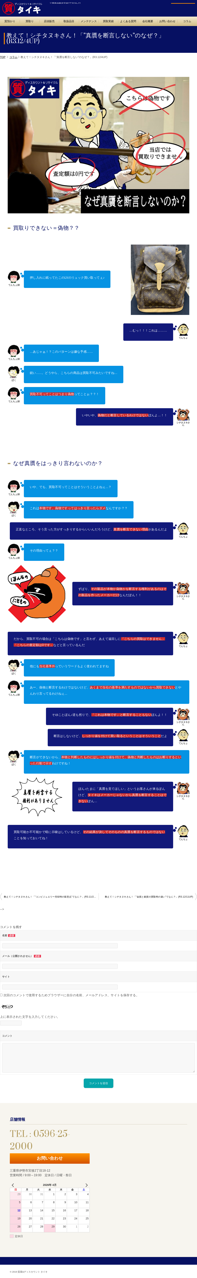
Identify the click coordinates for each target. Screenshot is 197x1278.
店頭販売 (49, 21)
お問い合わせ (181, 7)
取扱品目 (68, 21)
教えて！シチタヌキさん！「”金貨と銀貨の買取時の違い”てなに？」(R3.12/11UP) (149, 896)
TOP (3, 57)
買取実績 (108, 21)
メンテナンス (89, 21)
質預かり (9, 21)
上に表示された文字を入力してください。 (30, 1016)
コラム (13, 57)
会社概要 (147, 21)
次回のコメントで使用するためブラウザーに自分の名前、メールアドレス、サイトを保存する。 (71, 995)
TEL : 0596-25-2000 (149, 7)
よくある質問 (128, 21)
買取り (30, 21)
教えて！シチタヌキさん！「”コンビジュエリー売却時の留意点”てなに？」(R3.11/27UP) (51, 896)
